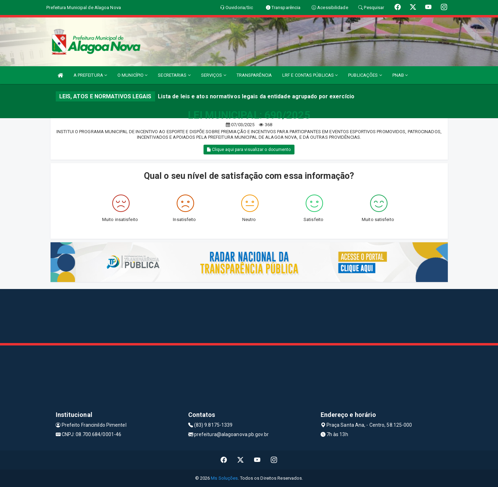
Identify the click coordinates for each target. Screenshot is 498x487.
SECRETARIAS (174, 75)
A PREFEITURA (90, 75)
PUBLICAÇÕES (365, 75)
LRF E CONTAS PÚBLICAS (310, 75)
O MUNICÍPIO (132, 75)
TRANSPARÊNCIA (254, 75)
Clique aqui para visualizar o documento (249, 149)
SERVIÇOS (213, 75)
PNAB (400, 75)
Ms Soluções (224, 478)
